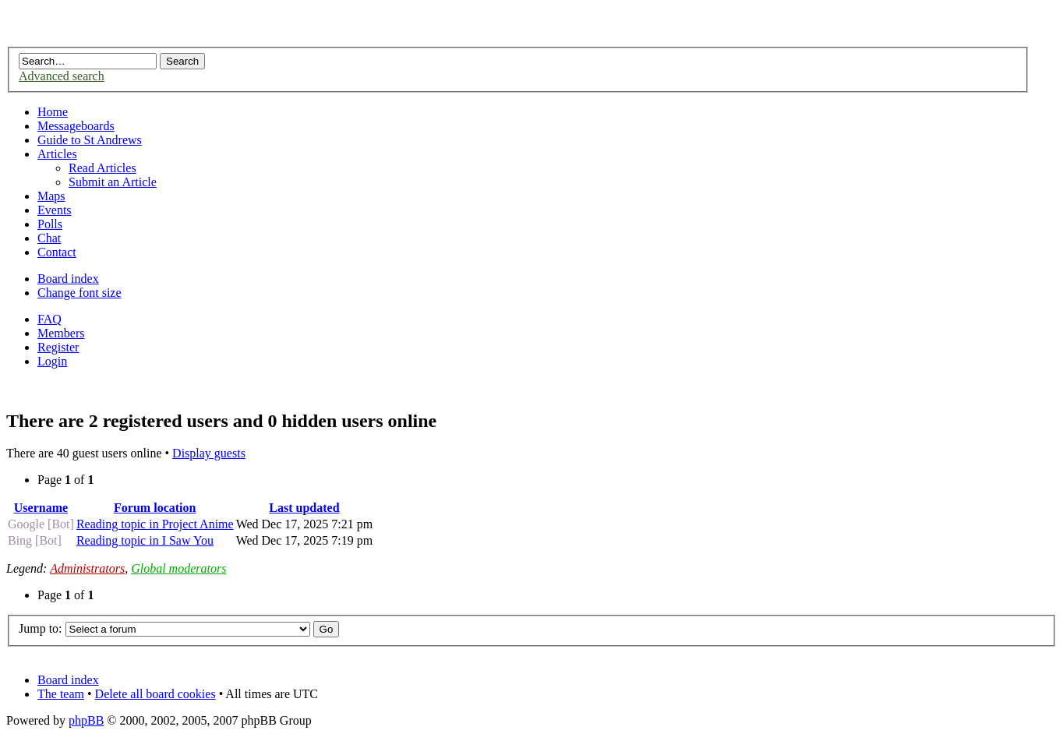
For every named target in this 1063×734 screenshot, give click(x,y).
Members (60, 333)
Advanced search (61, 76)
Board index (68, 278)
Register (58, 347)
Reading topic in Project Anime (155, 524)
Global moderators (178, 568)
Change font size (79, 292)
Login (52, 361)
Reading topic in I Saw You (145, 540)
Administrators (87, 568)
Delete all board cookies (155, 693)
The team (60, 693)
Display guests (208, 453)
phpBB (86, 720)
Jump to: (40, 628)
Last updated (304, 507)
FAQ (49, 319)
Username (41, 507)
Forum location (155, 507)
